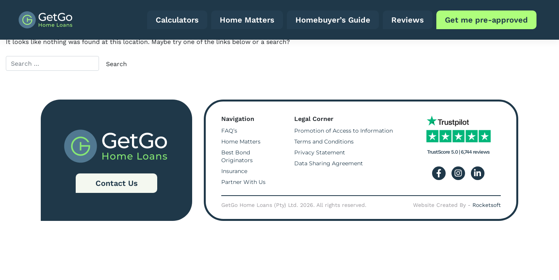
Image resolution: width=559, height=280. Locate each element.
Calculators (177, 19)
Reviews (407, 19)
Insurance (234, 171)
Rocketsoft (486, 205)
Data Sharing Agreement (328, 163)
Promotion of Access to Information (343, 130)
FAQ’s (229, 130)
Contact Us (116, 183)
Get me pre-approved (486, 19)
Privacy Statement (319, 152)
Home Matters (247, 19)
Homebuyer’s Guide (332, 19)
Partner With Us (243, 182)
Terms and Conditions (324, 141)
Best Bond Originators (237, 156)
